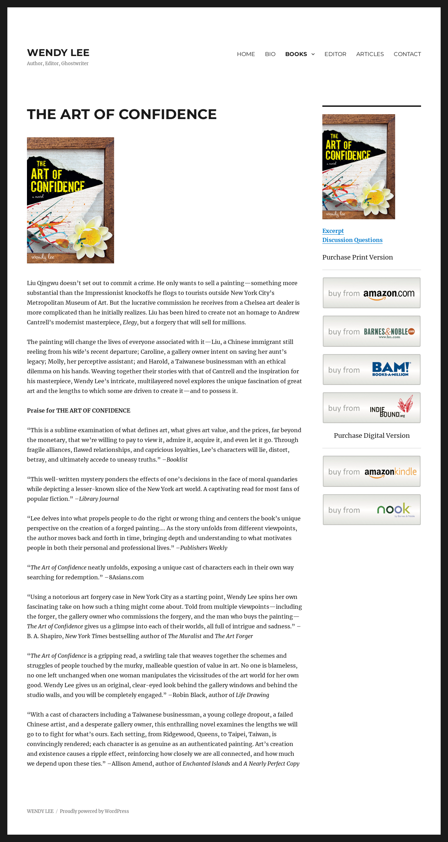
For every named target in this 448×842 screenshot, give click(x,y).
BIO (270, 54)
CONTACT (407, 54)
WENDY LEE (58, 52)
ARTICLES (370, 54)
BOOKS (296, 54)
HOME (246, 54)
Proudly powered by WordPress (94, 811)
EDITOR (335, 54)
